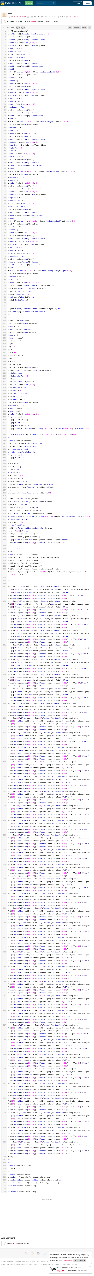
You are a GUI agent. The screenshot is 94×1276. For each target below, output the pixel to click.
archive (32, 1261)
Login (77, 3)
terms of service (33, 1264)
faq (38, 1261)
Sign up (87, 3)
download (77, 27)
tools (43, 1261)
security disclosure (46, 1264)
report (84, 27)
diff (90, 27)
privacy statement (7, 1264)
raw (70, 27)
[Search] (54, 3)
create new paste (7, 1261)
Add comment (74, 16)
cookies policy (20, 1264)
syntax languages (21, 1261)
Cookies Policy (67, 1261)
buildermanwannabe (18, 16)
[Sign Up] (53, 1269)
